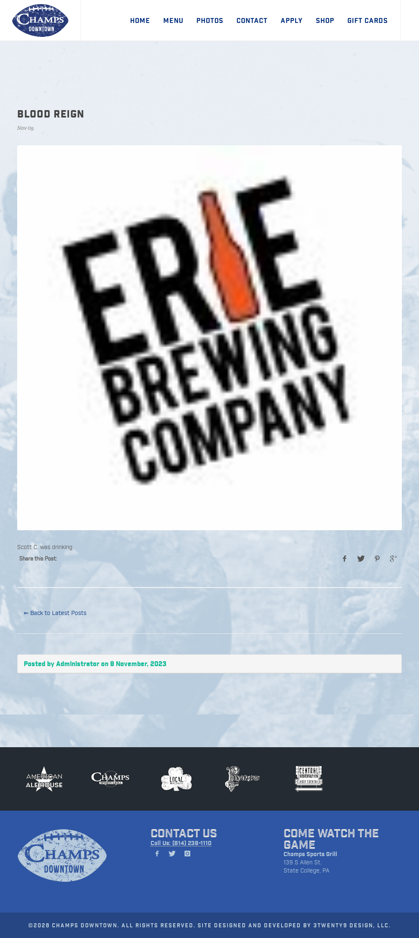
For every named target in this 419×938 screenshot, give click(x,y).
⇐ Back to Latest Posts (55, 612)
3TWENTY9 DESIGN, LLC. (352, 925)
